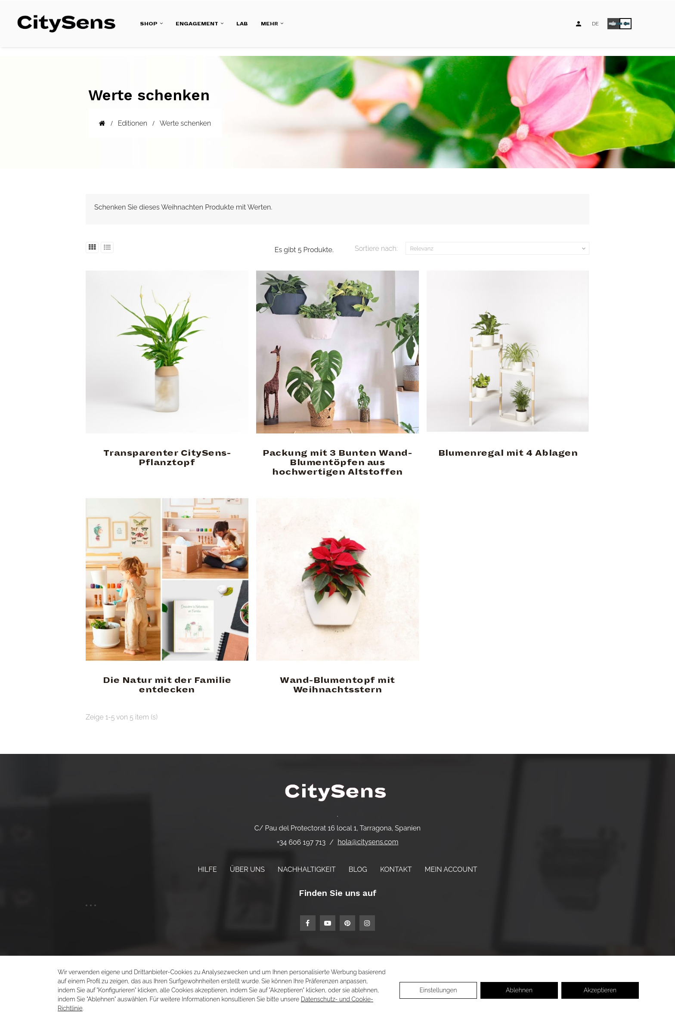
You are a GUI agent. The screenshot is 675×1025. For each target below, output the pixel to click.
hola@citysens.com (368, 842)
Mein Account (451, 869)
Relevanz (499, 248)
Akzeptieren (600, 990)
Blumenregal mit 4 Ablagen (508, 453)
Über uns (247, 869)
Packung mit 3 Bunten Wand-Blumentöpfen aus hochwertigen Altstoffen (337, 462)
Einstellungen (438, 990)
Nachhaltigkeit (307, 869)
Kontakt (396, 869)
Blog (358, 869)
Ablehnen (519, 990)
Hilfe (207, 869)
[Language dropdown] (595, 23)
